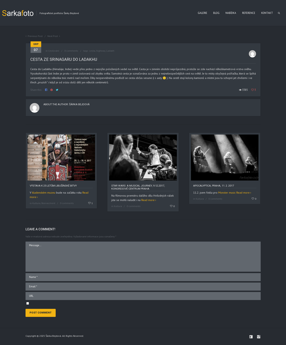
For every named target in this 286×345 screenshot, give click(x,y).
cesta (92, 50)
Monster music (227, 192)
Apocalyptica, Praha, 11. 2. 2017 (213, 185)
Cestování (53, 50)
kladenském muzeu (43, 192)
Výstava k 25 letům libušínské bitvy (53, 185)
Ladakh (110, 50)
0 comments (71, 50)
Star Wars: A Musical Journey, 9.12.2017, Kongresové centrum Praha (138, 187)
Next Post (52, 36)
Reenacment (48, 203)
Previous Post (35, 36)
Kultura (36, 203)
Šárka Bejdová (79, 104)
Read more (148, 200)
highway (100, 50)
